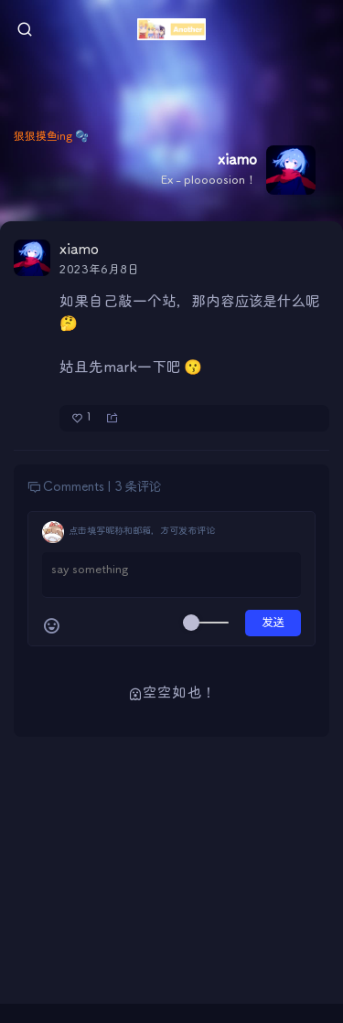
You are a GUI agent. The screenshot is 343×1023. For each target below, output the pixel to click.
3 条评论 (137, 487)
